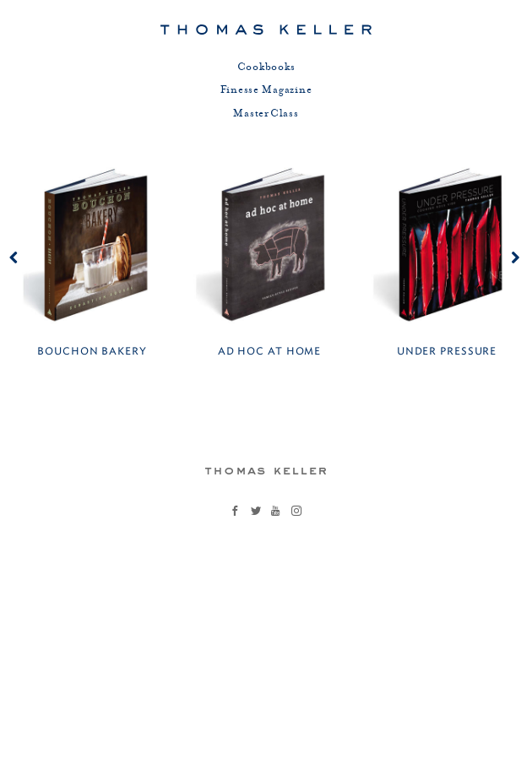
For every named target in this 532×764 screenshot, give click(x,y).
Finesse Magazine (266, 90)
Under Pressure (447, 351)
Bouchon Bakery (92, 351)
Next (504, 274)
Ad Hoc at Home (270, 351)
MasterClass (265, 114)
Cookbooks (266, 67)
